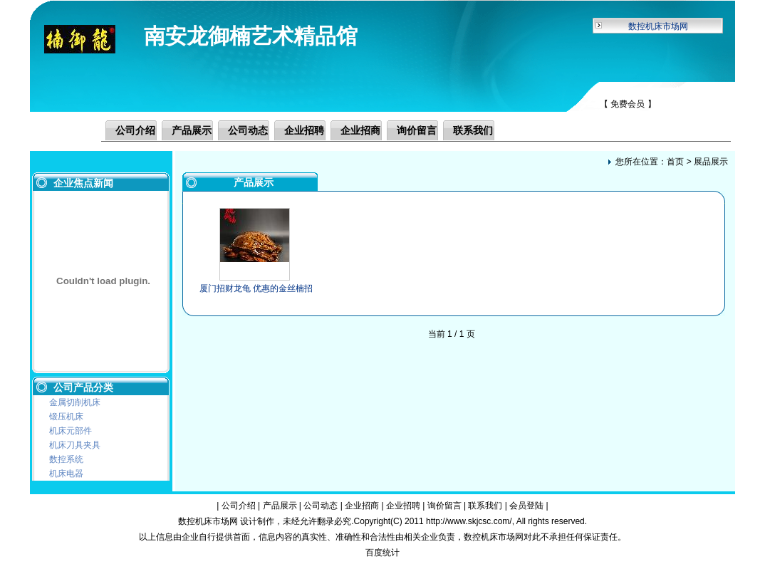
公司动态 (248, 130)
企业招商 (360, 130)
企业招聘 (304, 130)
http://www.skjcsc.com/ (469, 521)
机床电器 (66, 474)
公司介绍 (135, 130)
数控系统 (66, 459)
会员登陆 (526, 506)
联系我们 (473, 130)
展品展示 (711, 162)
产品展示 (192, 130)
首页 (675, 162)
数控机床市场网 (658, 26)
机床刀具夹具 (74, 445)
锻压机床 (66, 417)
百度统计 (382, 553)
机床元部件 (70, 431)
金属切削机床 (74, 402)
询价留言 (417, 130)
